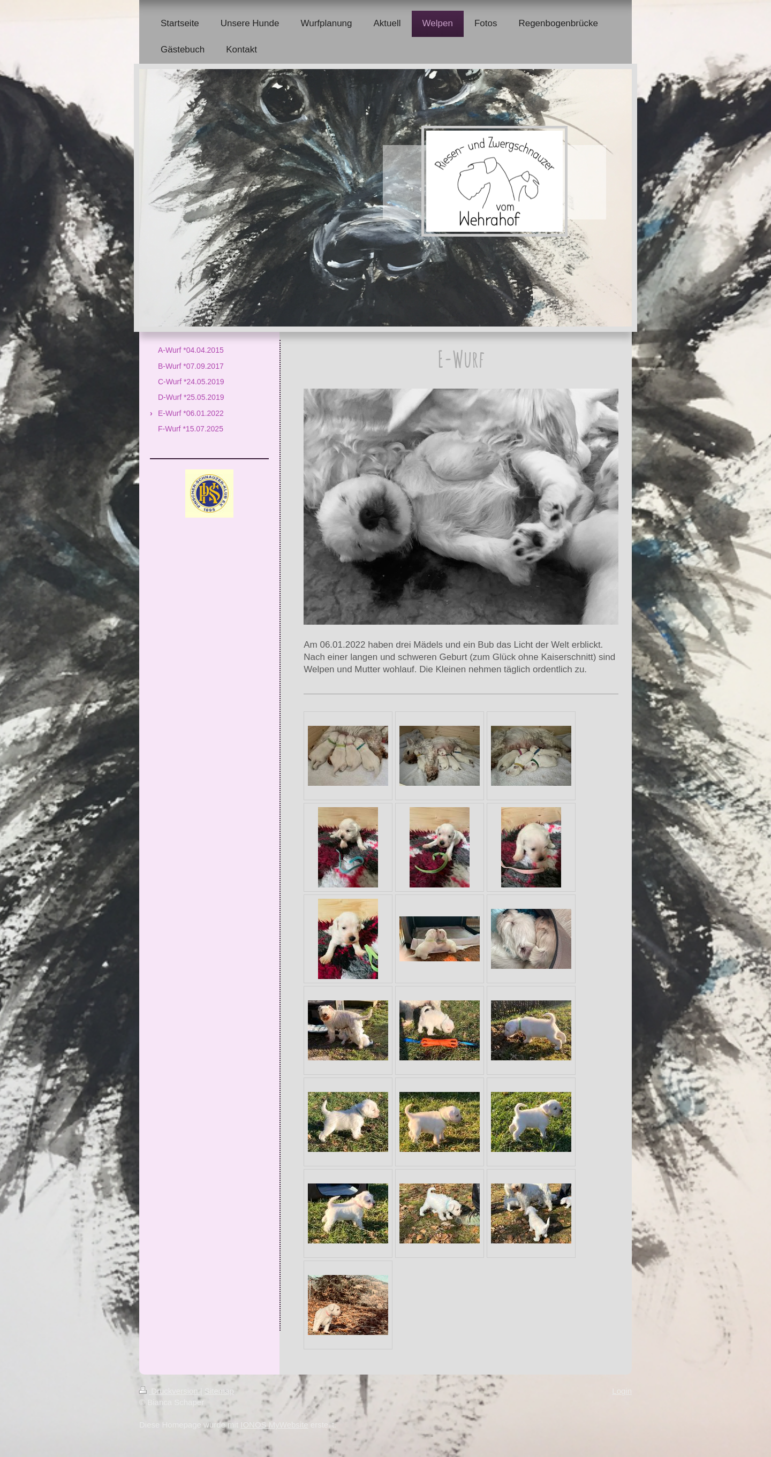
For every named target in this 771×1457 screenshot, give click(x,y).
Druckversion (169, 1390)
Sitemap (219, 1390)
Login (622, 1390)
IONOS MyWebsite (274, 1424)
